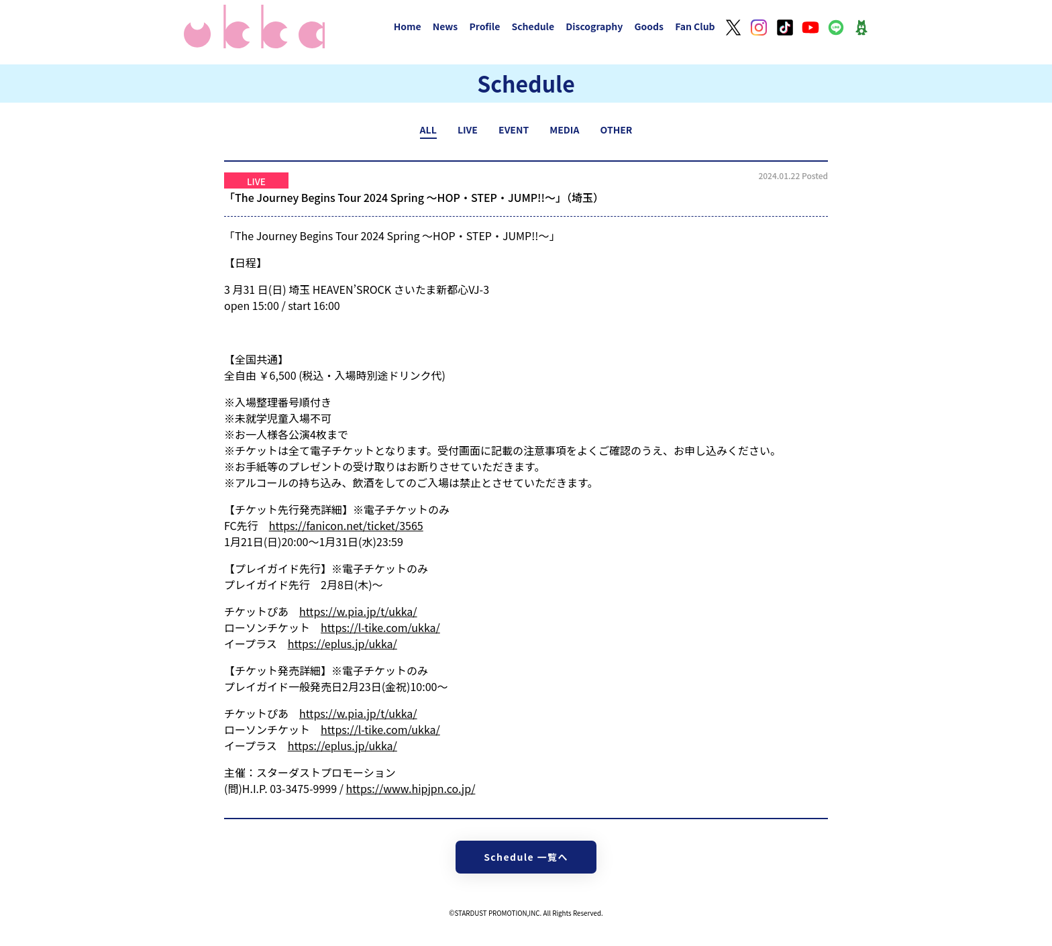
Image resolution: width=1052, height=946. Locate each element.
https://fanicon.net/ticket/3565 (346, 525)
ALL (428, 129)
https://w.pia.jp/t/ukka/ (358, 611)
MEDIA (564, 129)
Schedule (532, 26)
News (445, 26)
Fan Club (695, 26)
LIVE (468, 129)
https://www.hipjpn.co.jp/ (411, 788)
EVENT (513, 129)
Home (407, 26)
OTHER (616, 129)
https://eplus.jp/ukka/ (342, 643)
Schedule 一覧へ (526, 856)
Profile (484, 26)
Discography (594, 26)
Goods (649, 26)
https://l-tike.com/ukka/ (380, 627)
